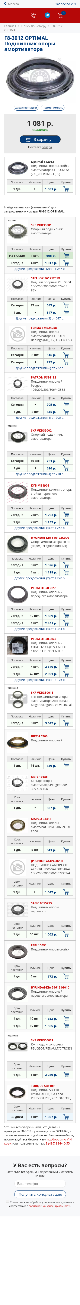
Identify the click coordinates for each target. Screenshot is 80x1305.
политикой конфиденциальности (49, 1206)
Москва (13, 4)
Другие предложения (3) (40, 318)
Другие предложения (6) (40, 368)
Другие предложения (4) (40, 418)
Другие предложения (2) (40, 269)
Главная (10, 26)
